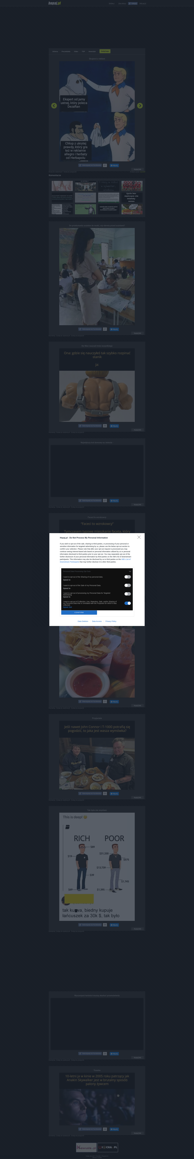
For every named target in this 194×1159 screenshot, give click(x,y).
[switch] (127, 577)
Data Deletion (83, 621)
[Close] (139, 538)
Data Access (97, 621)
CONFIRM (79, 612)
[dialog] (97, 579)
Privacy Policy (111, 621)
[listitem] (97, 571)
